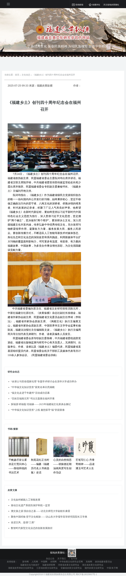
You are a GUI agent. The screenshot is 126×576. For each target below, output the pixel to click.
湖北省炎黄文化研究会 (92, 564)
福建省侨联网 (48, 564)
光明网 (53, 561)
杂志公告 (50, 558)
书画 (10, 428)
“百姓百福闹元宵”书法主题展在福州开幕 (33, 398)
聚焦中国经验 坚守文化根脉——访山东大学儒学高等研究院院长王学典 (49, 516)
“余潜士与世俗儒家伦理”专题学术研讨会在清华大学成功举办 (44, 381)
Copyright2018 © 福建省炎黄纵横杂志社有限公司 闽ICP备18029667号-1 (63, 574)
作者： (77, 85)
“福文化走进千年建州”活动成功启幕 (30, 393)
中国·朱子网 (112, 567)
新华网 (25, 561)
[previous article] (117, 46)
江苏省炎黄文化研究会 (47, 567)
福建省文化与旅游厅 (29, 564)
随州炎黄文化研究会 (94, 567)
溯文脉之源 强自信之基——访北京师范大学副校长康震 (40, 511)
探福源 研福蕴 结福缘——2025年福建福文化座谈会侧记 (41, 404)
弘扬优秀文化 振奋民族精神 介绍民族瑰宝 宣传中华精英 (67, 46)
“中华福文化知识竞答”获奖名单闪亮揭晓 (33, 387)
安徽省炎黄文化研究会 (71, 567)
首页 (17, 75)
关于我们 (61, 558)
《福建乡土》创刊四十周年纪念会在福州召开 (54, 75)
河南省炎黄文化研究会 (68, 564)
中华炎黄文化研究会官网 (71, 561)
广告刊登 (73, 558)
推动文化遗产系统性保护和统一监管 (30, 505)
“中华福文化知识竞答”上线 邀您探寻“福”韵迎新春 (38, 410)
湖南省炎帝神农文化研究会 (21, 567)
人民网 (35, 561)
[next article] (112, 46)
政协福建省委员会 (103, 561)
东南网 (89, 561)
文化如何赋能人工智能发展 (25, 499)
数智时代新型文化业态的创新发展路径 (31, 528)
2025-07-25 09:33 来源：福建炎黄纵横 (30, 85)
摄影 (15, 428)
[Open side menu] (8, 4)
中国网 (44, 561)
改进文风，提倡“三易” (23, 522)
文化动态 (26, 75)
